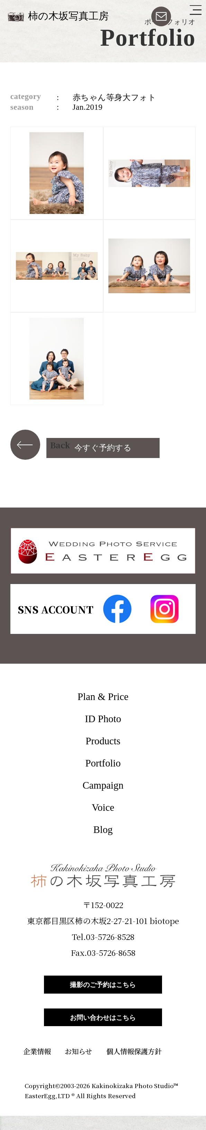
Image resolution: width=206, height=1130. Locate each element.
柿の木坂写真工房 (68, 15)
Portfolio (102, 763)
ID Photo (103, 718)
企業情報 (37, 1065)
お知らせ (78, 1065)
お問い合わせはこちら (103, 1028)
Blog (103, 829)
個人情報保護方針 (134, 1065)
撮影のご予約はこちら (103, 988)
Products (103, 740)
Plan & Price (103, 696)
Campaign (102, 785)
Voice (103, 807)
